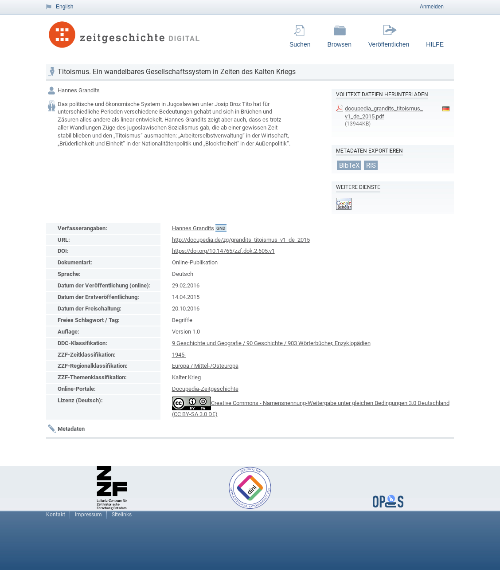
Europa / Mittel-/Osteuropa (205, 365)
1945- (179, 354)
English (64, 7)
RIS (371, 165)
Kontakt (55, 514)
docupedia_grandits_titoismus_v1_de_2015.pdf (384, 112)
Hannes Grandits (79, 90)
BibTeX (349, 165)
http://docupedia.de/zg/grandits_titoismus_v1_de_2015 (241, 239)
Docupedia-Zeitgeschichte (205, 388)
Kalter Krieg (186, 377)
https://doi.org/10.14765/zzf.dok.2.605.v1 (223, 251)
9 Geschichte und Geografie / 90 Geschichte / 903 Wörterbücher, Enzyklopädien (271, 343)
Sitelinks (122, 514)
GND (221, 228)
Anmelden (432, 7)
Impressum (88, 514)
